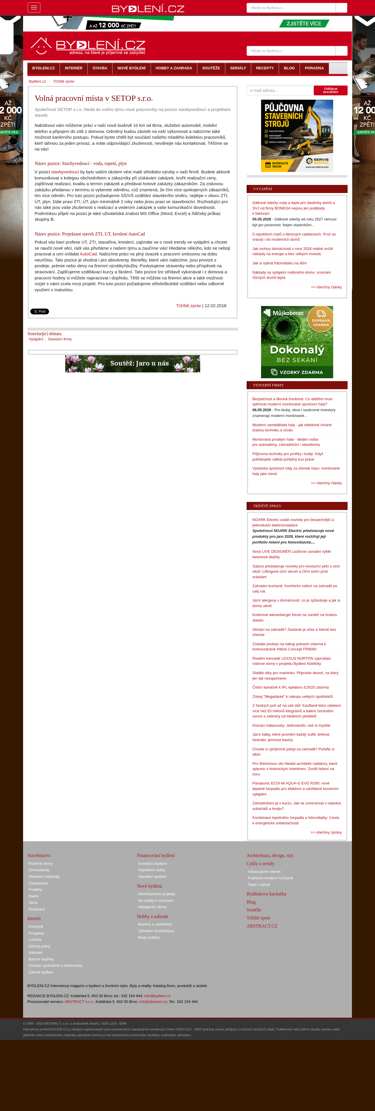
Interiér (34, 918)
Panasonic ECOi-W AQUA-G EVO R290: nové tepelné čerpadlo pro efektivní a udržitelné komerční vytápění (295, 788)
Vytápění (36, 339)
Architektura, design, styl (270, 855)
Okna (33, 902)
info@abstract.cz (153, 1001)
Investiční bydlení (152, 863)
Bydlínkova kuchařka (266, 893)
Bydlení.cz (37, 81)
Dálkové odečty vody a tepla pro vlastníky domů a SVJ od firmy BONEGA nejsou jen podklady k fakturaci (293, 208)
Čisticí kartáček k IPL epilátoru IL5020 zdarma (290, 687)
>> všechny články (326, 287)
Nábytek (35, 952)
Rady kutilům (149, 937)
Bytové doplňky (41, 959)
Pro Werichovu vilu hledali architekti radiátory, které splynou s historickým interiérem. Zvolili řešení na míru (294, 768)
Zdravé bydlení (41, 972)
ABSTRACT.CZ (262, 925)
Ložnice (35, 939)
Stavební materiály (44, 876)
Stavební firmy (60, 339)
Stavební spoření (152, 876)
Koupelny (36, 933)
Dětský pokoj (39, 946)
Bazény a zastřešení (155, 924)
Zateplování (38, 883)
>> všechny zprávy (326, 832)
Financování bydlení (156, 855)
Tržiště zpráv (188, 305)
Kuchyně (36, 926)
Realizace (37, 909)
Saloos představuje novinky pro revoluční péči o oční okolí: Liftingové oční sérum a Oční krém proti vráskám (296, 571)
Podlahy (35, 889)
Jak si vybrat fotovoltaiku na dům (279, 263)
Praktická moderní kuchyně (270, 878)
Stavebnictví (38, 855)
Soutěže (254, 909)
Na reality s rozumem (156, 900)
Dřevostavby (39, 870)
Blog (251, 901)
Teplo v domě (259, 884)
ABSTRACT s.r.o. (79, 1001)
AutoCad (88, 253)
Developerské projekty (156, 894)
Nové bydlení (149, 886)
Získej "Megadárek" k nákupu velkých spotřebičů (292, 696)
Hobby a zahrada (152, 916)
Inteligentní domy (152, 907)
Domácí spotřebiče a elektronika (55, 965)
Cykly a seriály (261, 863)
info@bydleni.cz (157, 996)
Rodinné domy (41, 863)
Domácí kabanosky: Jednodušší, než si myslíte (291, 725)
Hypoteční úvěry (151, 870)
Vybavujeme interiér (264, 871)
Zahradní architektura (156, 931)
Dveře (34, 896)
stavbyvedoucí (65, 171)
